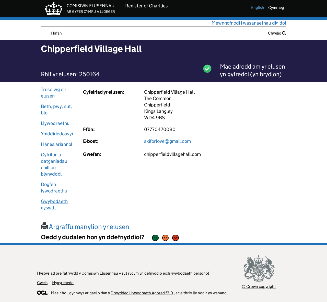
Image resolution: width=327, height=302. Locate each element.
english (257, 7)
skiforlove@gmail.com (167, 141)
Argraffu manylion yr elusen (85, 226)
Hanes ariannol (56, 144)
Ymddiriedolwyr (57, 134)
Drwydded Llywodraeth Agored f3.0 (142, 292)
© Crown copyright (259, 286)
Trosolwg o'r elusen (53, 93)
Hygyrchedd (63, 282)
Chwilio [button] (277, 33)
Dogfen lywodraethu (54, 187)
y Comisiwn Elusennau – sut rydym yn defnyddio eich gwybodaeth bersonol (144, 273)
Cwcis (42, 282)
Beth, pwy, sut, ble (56, 109)
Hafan (56, 33)
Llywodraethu (55, 123)
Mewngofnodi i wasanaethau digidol (249, 23)
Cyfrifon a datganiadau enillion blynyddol (54, 164)
